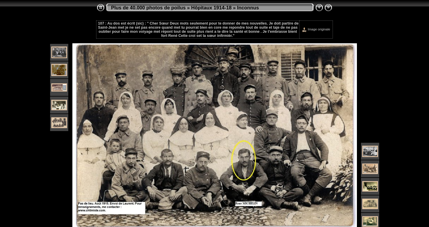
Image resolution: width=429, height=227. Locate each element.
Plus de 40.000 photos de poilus (148, 8)
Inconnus (248, 8)
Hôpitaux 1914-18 (211, 8)
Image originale (316, 29)
